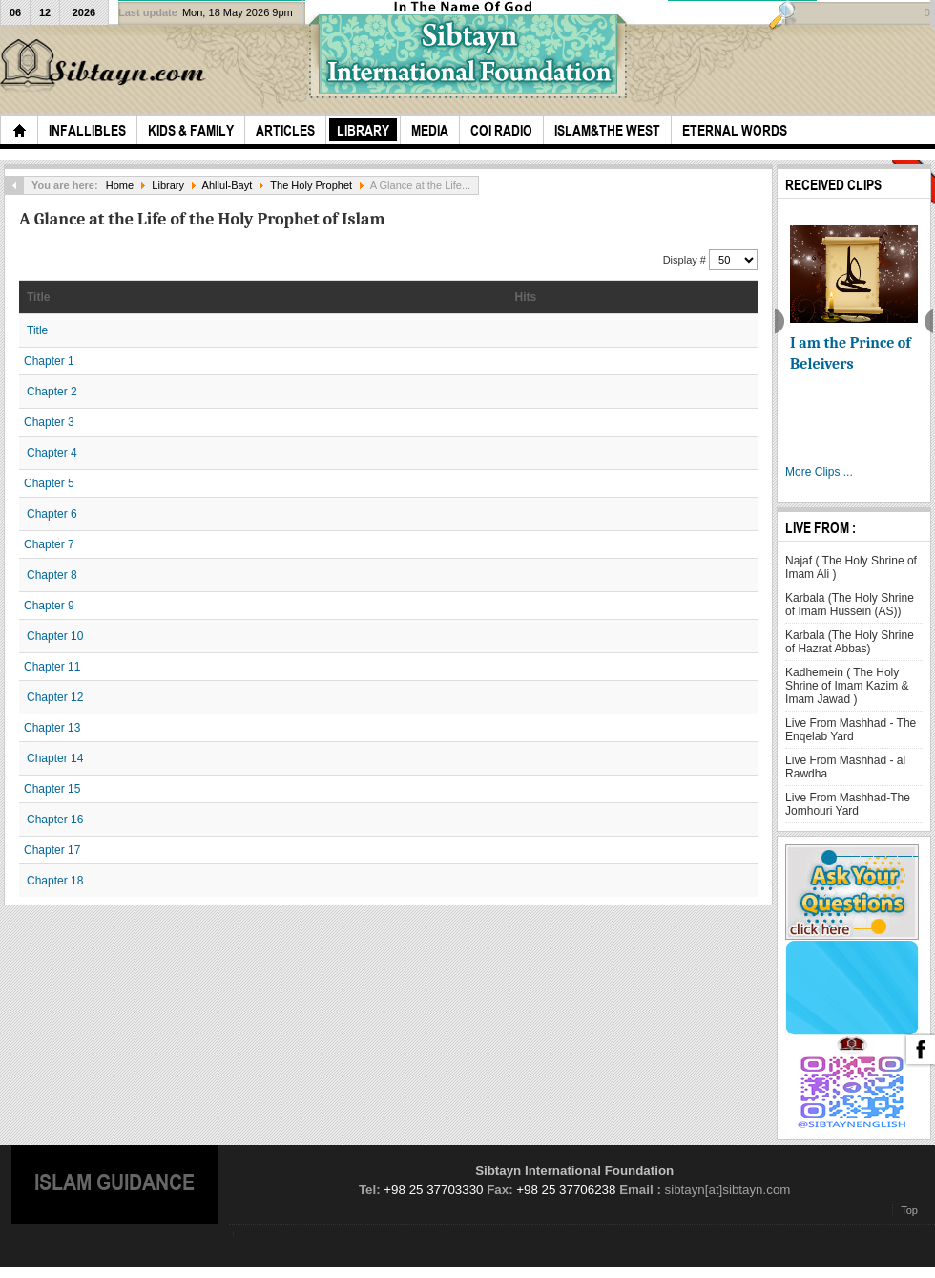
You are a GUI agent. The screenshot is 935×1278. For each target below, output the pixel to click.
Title (38, 297)
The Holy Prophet (311, 185)
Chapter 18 (55, 880)
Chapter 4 (52, 452)
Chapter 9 (49, 605)
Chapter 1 (49, 361)
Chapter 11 (52, 666)
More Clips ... (819, 472)
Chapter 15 (52, 789)
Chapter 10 (55, 636)
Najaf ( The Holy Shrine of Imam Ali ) (851, 567)
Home (120, 185)
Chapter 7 (49, 544)
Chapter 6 (52, 514)
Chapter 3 (49, 422)
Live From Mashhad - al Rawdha (845, 767)
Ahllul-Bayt (227, 185)
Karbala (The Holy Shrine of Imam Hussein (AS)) (849, 604)
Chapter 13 (52, 728)
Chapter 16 (55, 819)
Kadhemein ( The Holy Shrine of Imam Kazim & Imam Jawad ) (846, 686)
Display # (686, 260)
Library (168, 185)
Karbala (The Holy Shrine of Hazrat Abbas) (849, 641)
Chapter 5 (49, 483)
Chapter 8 (52, 575)
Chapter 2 (52, 391)
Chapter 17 (52, 850)
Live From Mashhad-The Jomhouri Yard (847, 804)
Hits (526, 297)
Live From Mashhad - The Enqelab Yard (850, 729)
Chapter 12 (55, 697)
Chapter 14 (55, 758)
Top (909, 1210)
